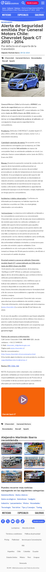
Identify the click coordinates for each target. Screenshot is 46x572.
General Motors (22, 58)
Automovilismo (7, 495)
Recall (5, 61)
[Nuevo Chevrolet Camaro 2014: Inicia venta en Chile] (34, 477)
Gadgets (31, 499)
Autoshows (22, 499)
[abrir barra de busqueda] (23, 2)
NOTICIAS (6, 14)
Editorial (10, 8)
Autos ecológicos (8, 499)
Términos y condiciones (14, 534)
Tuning (39, 507)
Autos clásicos (21, 495)
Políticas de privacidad (32, 534)
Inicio (4, 8)
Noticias (17, 8)
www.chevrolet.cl (8, 307)
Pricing (6, 540)
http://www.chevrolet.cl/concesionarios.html (18, 354)
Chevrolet (9, 58)
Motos (26, 503)
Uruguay (36, 557)
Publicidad (15, 540)
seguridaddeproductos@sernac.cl (14, 360)
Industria (5, 503)
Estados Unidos (12, 557)
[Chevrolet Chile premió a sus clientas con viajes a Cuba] (34, 463)
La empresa (15, 528)
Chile (19, 551)
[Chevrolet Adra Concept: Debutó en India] (34, 449)
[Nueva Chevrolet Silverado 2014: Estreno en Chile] (11, 477)
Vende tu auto (32, 3)
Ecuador (36, 551)
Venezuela (23, 563)
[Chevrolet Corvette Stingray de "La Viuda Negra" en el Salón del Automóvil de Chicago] (11, 463)
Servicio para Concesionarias (32, 540)
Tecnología (6, 507)
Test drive (16, 507)
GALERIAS (39, 14)
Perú (29, 557)
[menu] (43, 3)
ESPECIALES (23, 14)
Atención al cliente (28, 528)
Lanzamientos (16, 503)
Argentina (10, 551)
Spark (12, 61)
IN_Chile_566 (14, 366)
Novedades (6, 22)
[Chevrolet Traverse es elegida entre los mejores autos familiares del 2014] (11, 449)
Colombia (26, 551)
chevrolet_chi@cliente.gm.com (18, 345)
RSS (23, 546)
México (22, 557)
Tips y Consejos (28, 507)
